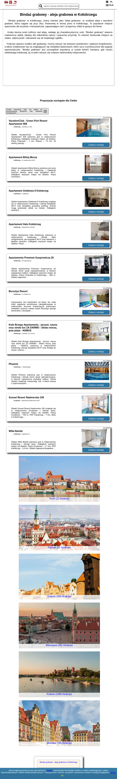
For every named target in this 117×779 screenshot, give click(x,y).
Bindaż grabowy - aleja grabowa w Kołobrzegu (58, 762)
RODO (113, 773)
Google (49, 770)
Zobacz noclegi (96, 144)
